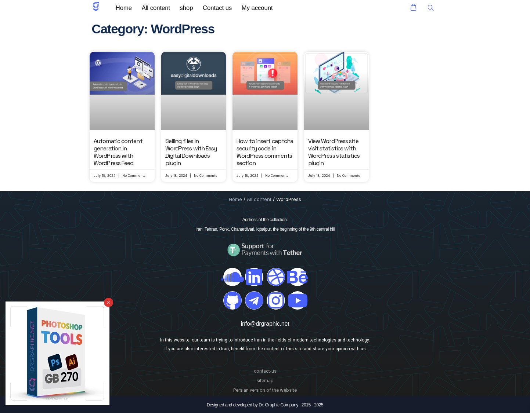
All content (154, 7)
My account (248, 7)
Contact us (210, 7)
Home (124, 7)
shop (182, 7)
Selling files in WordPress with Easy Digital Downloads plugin (191, 152)
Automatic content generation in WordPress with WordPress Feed (118, 152)
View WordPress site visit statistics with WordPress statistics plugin (334, 152)
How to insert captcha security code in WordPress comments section (265, 152)
